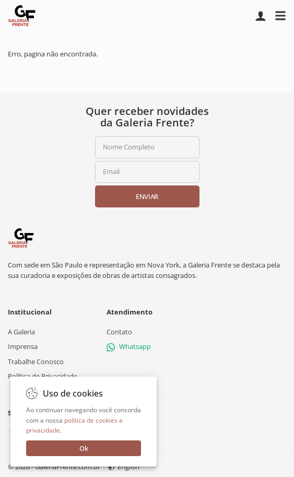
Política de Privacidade (42, 376)
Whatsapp (129, 346)
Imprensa (23, 346)
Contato (119, 331)
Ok (83, 448)
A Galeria (21, 331)
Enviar (147, 196)
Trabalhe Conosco (36, 361)
